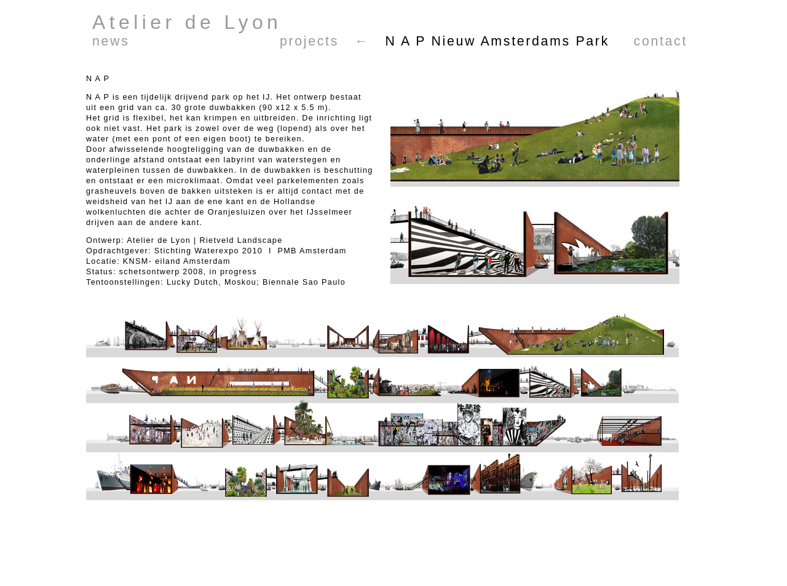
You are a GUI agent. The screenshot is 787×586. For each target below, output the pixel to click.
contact (660, 41)
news (110, 41)
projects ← (325, 41)
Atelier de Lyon (187, 22)
